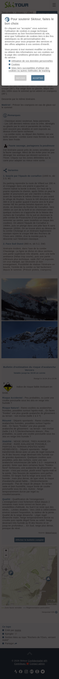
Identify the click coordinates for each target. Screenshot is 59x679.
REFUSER (20, 78)
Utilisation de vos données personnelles (32, 61)
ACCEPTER (38, 78)
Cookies (15, 64)
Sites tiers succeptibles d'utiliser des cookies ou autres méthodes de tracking (29, 69)
